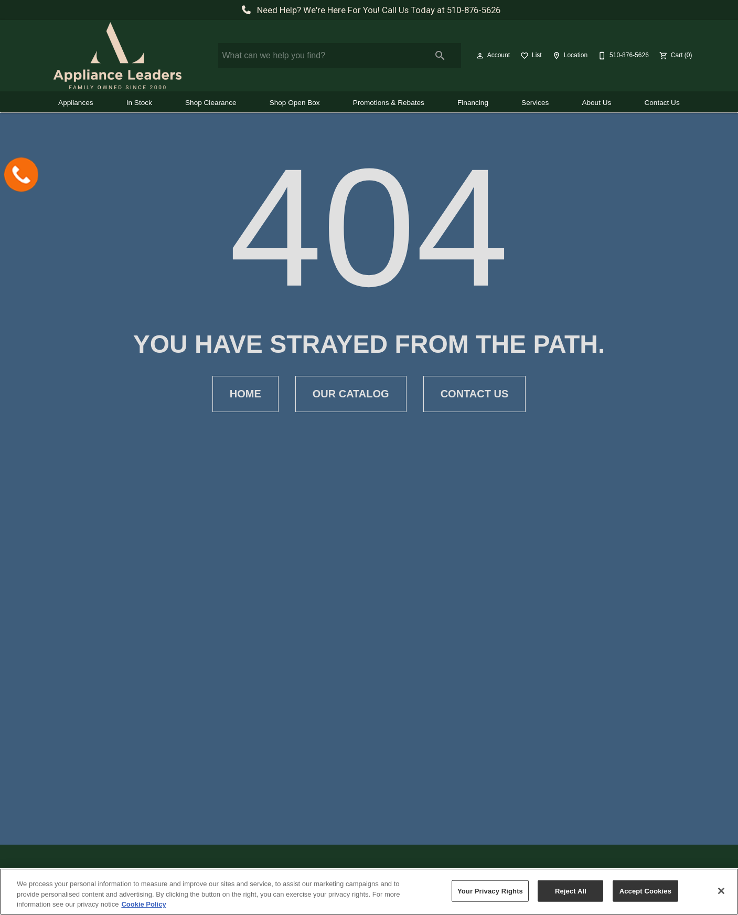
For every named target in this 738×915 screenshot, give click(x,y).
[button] (480, 55)
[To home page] (117, 55)
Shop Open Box (295, 103)
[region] (369, 891)
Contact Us (661, 103)
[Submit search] (440, 55)
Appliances (75, 103)
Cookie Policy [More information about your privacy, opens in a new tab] (143, 904)
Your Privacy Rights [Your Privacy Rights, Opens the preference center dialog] (490, 891)
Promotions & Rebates (388, 103)
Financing (472, 103)
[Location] (568, 55)
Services (535, 103)
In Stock (139, 103)
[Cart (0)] (674, 55)
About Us (596, 103)
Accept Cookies (645, 891)
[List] (530, 55)
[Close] (721, 890)
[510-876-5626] (622, 55)
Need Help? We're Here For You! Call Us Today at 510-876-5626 (369, 10)
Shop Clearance (211, 103)
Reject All (570, 891)
